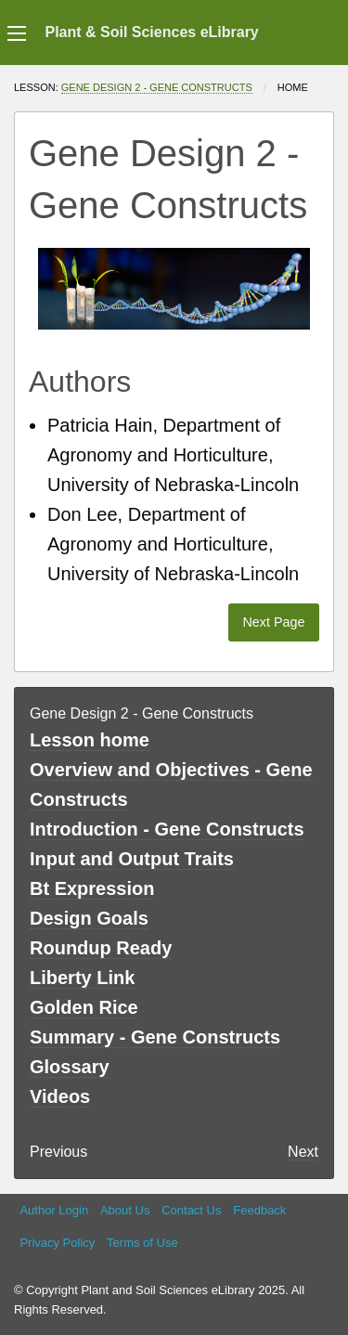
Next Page (273, 622)
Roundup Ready (101, 948)
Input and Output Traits (132, 859)
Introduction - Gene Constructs (167, 829)
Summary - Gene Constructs (155, 1037)
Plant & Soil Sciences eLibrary (151, 32)
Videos (60, 1096)
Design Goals (89, 918)
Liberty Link (82, 977)
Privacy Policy (57, 1243)
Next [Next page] (303, 1152)
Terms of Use (142, 1243)
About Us (124, 1210)
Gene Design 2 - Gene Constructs (156, 87)
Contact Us (191, 1210)
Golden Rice (84, 1007)
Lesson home (89, 740)
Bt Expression (92, 888)
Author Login (53, 1210)
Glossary (70, 1066)
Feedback (259, 1210)
